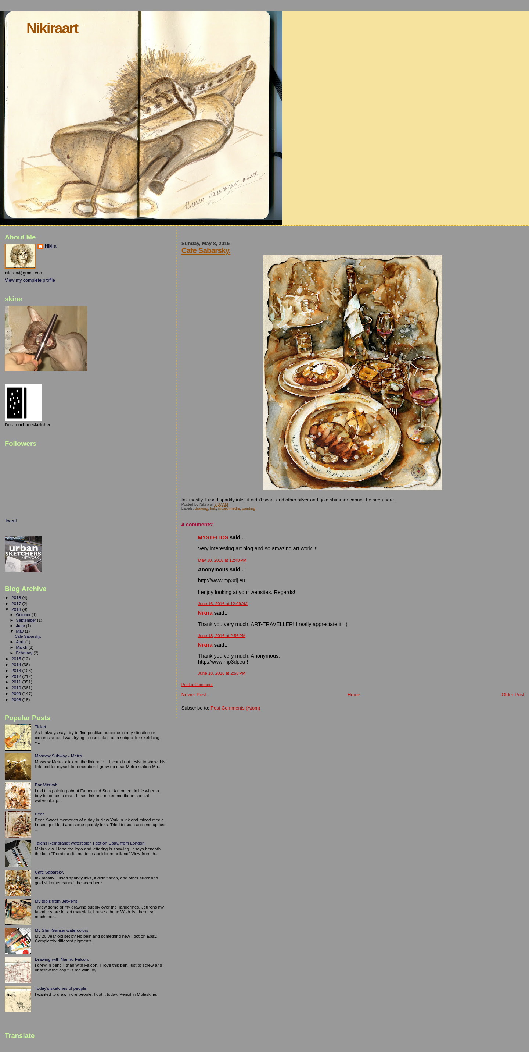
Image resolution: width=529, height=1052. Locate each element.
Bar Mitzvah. (47, 784)
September (26, 620)
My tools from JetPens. (57, 901)
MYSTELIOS (214, 537)
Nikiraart (52, 28)
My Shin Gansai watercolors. (62, 930)
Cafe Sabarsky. (206, 250)
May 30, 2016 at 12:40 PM (222, 560)
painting (248, 509)
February (25, 653)
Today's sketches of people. (61, 988)
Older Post (513, 694)
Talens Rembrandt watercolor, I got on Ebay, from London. (90, 842)
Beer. (40, 813)
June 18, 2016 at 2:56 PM (221, 635)
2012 (16, 676)
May (20, 631)
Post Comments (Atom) (235, 708)
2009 (16, 693)
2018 (16, 597)
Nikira (205, 613)
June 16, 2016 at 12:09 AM (223, 603)
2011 (16, 681)
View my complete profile (30, 280)
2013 (16, 670)
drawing (201, 509)
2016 (16, 609)
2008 (16, 699)
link (213, 509)
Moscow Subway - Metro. (59, 755)
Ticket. (41, 726)
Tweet (11, 520)
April (20, 642)
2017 (16, 603)
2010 (16, 687)
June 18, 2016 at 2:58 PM (221, 673)
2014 (16, 664)
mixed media (229, 509)
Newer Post (193, 694)
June (21, 625)
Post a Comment (197, 684)
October (24, 614)
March (22, 647)
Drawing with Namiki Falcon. (62, 959)
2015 (16, 658)
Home (354, 694)
